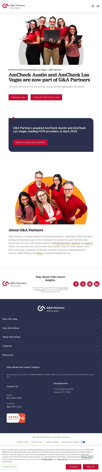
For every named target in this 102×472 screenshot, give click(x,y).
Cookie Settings (9, 467)
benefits (76, 243)
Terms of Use (40, 290)
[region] (51, 459)
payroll (89, 243)
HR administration (61, 243)
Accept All (74, 467)
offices (39, 253)
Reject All (90, 467)
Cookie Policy (47, 459)
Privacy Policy (63, 288)
